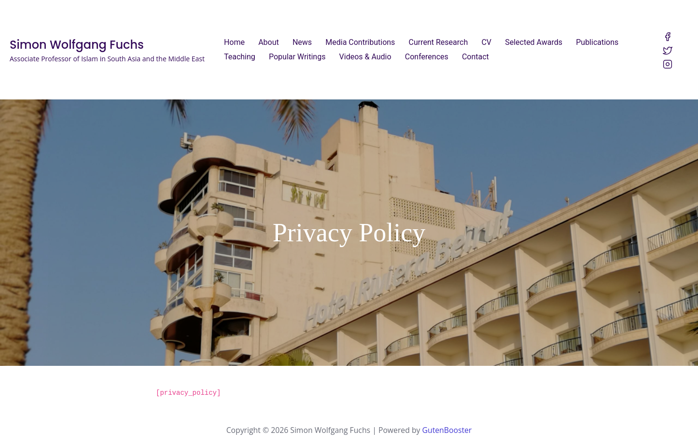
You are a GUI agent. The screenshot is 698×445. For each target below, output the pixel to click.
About (268, 42)
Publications (597, 42)
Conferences (426, 56)
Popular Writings (297, 56)
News (302, 42)
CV (486, 42)
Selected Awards (533, 42)
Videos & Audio (365, 56)
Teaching (239, 56)
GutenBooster (447, 427)
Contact (475, 56)
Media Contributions (360, 42)
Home (234, 42)
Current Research (438, 42)
